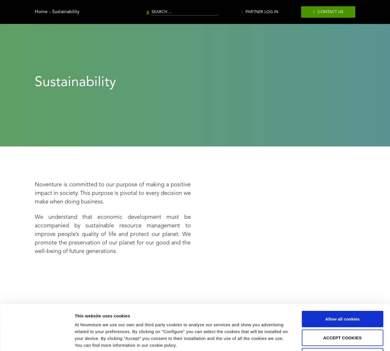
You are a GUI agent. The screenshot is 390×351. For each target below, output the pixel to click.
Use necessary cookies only (342, 313)
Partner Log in (262, 12)
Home (41, 12)
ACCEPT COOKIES (342, 295)
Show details (299, 339)
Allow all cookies (342, 276)
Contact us (330, 12)
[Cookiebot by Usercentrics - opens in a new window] (37, 340)
